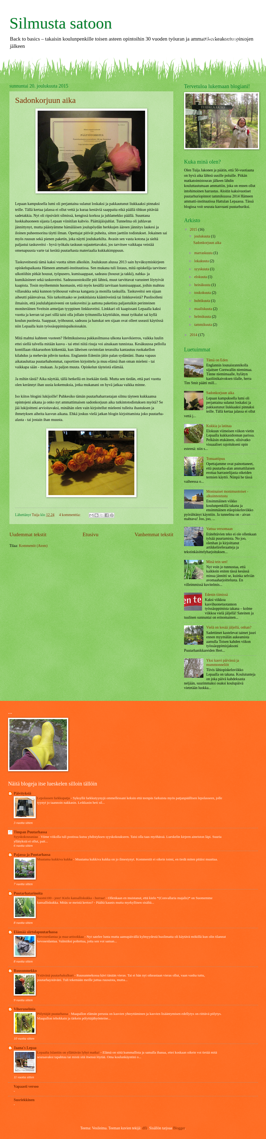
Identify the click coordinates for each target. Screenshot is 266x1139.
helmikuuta (203, 317)
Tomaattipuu (215, 459)
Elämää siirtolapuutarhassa (35, 932)
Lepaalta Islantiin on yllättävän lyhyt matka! (68, 1052)
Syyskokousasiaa (26, 837)
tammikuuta (203, 325)
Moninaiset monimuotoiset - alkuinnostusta (227, 493)
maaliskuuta (203, 309)
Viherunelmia (24, 1009)
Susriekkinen (24, 1100)
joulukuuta (202, 236)
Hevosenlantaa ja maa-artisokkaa (61, 937)
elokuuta (201, 277)
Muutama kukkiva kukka (55, 859)
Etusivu (90, 534)
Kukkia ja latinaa (219, 426)
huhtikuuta (202, 301)
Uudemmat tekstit (27, 534)
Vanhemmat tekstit (154, 534)
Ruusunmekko (25, 971)
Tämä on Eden (217, 360)
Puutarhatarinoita (28, 893)
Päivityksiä (22, 793)
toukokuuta (203, 293)
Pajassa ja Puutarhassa (32, 855)
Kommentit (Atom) (33, 546)
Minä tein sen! (217, 562)
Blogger (179, 1128)
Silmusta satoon (60, 23)
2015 (194, 230)
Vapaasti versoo (26, 1086)
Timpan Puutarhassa (30, 832)
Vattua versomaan (219, 529)
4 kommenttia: (70, 515)
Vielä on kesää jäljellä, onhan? (228, 627)
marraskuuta (204, 253)
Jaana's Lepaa (25, 1048)
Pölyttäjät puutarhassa (53, 1014)
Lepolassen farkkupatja (54, 798)
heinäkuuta (202, 285)
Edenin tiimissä (216, 595)
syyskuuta (202, 269)
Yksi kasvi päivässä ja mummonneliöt (222, 662)
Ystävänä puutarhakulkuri (55, 975)
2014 (194, 335)
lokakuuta (202, 261)
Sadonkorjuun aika (45, 100)
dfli (144, 1128)
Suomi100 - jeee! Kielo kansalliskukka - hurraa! (71, 898)
